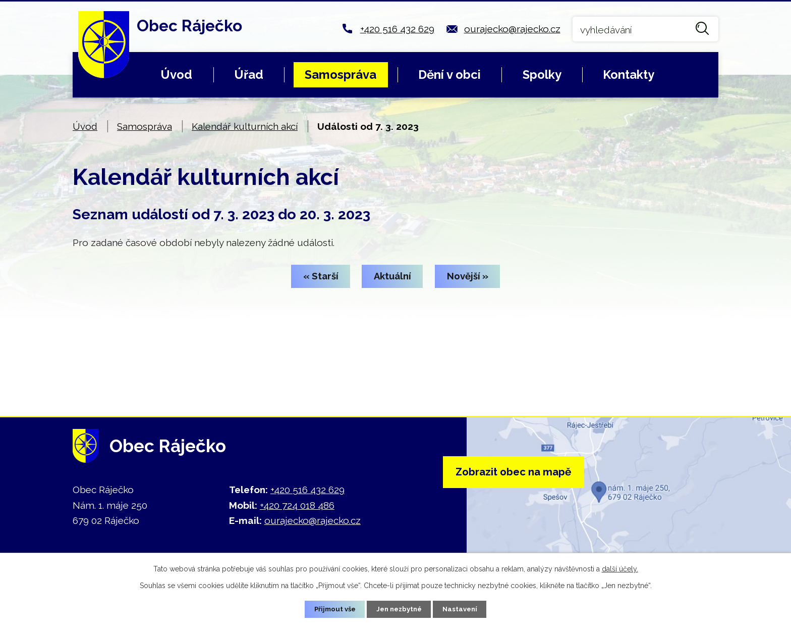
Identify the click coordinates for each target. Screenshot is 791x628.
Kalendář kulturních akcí (245, 126)
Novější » (474, 276)
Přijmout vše (331, 609)
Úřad (248, 74)
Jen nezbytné (399, 609)
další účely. (620, 568)
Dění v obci (449, 74)
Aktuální (393, 276)
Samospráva (340, 74)
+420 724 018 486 (297, 505)
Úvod (176, 74)
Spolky (542, 74)
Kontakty (628, 74)
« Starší (314, 276)
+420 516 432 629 (397, 28)
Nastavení (463, 609)
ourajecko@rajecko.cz (512, 28)
